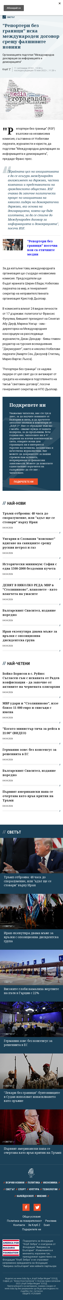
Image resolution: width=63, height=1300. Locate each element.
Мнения (41, 1196)
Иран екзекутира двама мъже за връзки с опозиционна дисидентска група (31, 937)
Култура (34, 1189)
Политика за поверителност (24, 1220)
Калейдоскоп (25, 1196)
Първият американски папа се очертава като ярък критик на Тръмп (32, 1151)
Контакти (19, 1225)
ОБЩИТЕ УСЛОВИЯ (31, 1293)
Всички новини (15, 1182)
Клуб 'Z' (7, 69)
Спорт (22, 1189)
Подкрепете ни (23, 481)
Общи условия (31, 1216)
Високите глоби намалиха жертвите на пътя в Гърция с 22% (31, 991)
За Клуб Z (34, 1225)
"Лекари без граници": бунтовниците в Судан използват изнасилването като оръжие (32, 1097)
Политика (34, 1182)
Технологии (50, 1189)
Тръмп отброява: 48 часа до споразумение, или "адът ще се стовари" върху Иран (27, 881)
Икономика (50, 1182)
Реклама (50, 1220)
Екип (47, 1225)
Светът (9, 17)
